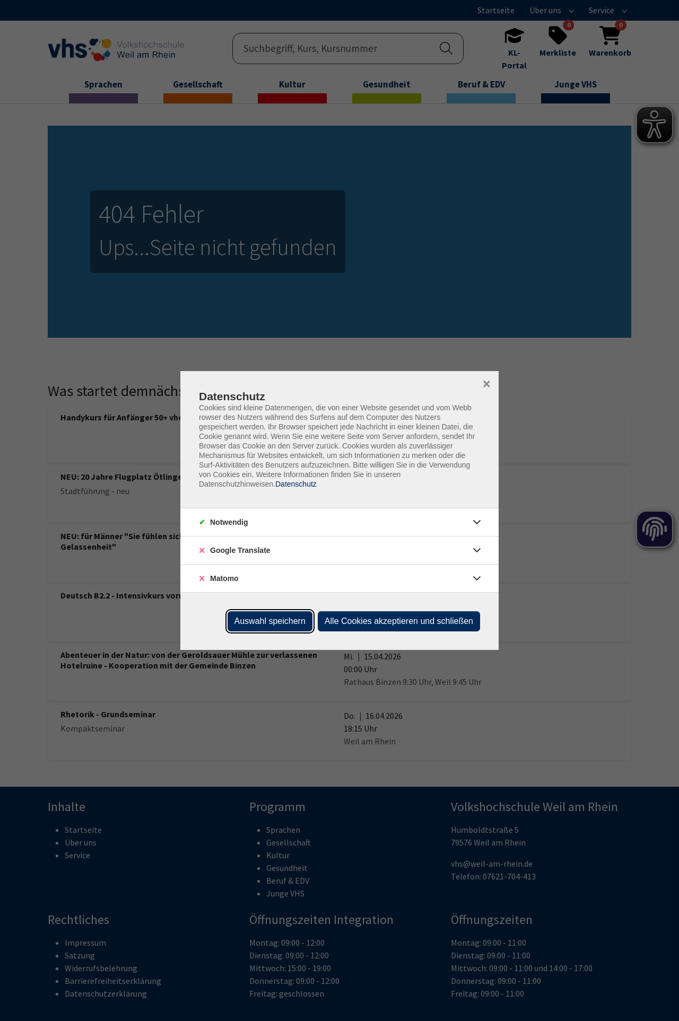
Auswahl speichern (270, 621)
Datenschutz (296, 484)
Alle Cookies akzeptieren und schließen (399, 621)
